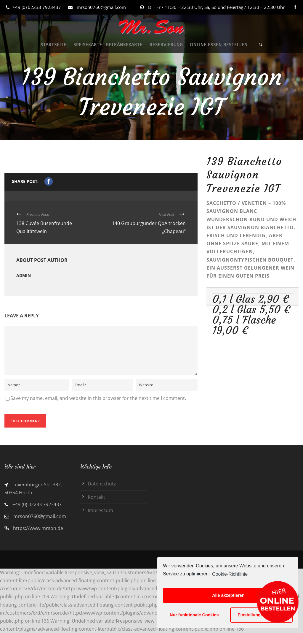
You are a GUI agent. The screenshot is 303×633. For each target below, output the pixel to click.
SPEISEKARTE (87, 45)
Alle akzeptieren (228, 595)
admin (23, 275)
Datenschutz (102, 483)
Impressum (100, 510)
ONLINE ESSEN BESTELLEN (219, 45)
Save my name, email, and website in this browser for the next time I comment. (98, 398)
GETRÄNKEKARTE (124, 45)
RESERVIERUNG (166, 45)
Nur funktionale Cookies (194, 615)
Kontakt (96, 497)
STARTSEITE (53, 45)
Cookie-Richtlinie (230, 574)
